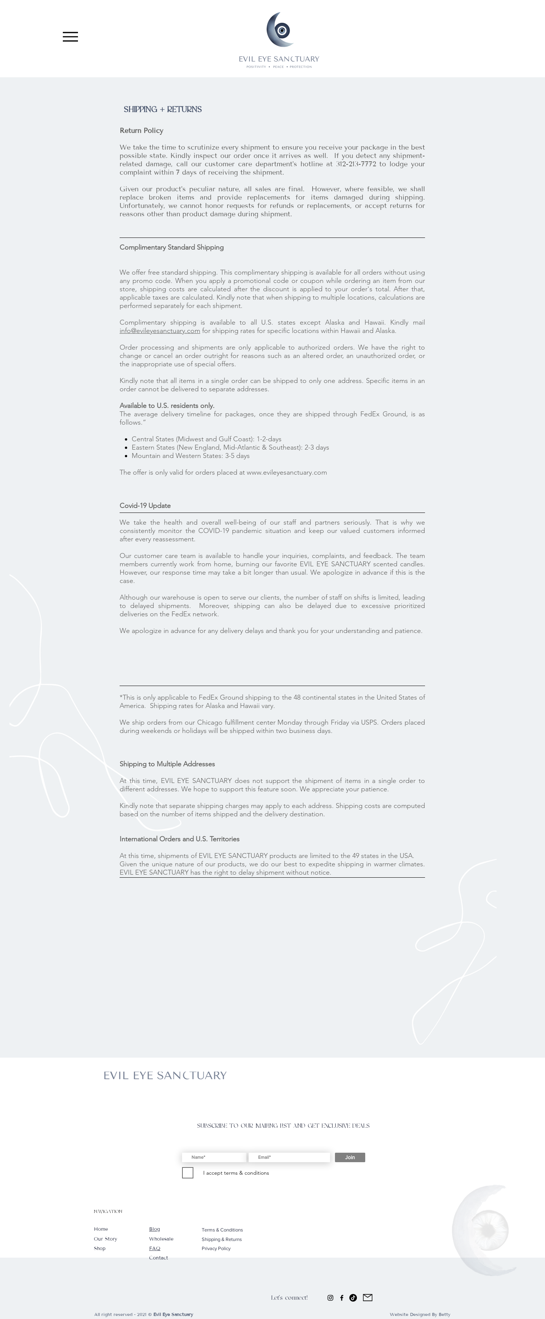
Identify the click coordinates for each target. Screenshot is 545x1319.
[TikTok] (353, 1298)
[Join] (350, 1157)
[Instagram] (330, 1298)
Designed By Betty (430, 1314)
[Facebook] (342, 1298)
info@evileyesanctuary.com (160, 331)
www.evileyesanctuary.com (287, 472)
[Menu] (70, 36)
